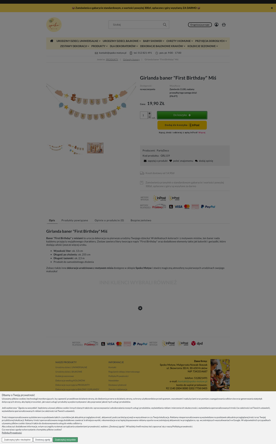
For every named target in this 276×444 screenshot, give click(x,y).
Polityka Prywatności (12, 432)
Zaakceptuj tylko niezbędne (17, 439)
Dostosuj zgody (42, 439)
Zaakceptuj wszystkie (65, 439)
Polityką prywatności (182, 426)
